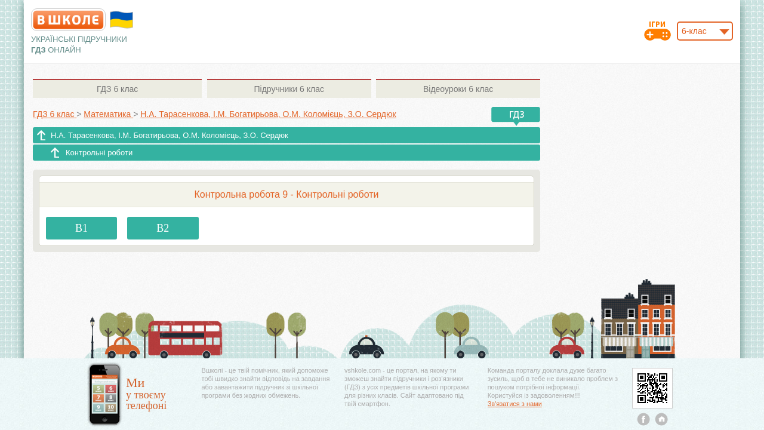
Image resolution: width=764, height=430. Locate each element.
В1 (81, 228)
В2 (162, 228)
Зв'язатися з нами (515, 403)
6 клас (117, 89)
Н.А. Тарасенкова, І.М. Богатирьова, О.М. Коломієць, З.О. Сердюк (169, 135)
